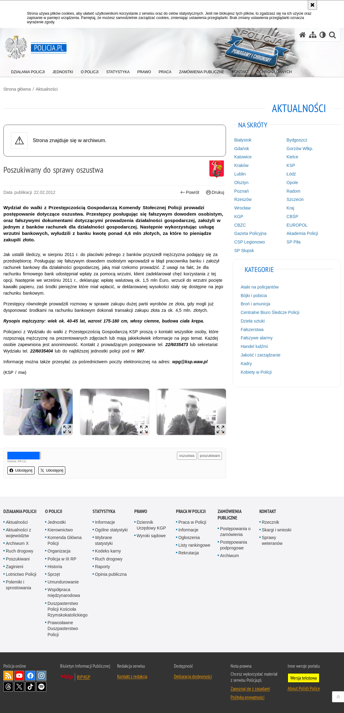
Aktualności (47, 89)
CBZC (240, 225)
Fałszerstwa (252, 329)
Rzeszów (243, 199)
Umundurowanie (63, 581)
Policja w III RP (62, 558)
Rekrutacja (188, 552)
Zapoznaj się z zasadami (250, 688)
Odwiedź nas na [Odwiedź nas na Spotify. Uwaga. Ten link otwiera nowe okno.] (41, 687)
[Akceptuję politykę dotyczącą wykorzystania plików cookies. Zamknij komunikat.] (312, 5)
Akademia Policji (302, 233)
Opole (292, 182)
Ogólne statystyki (111, 529)
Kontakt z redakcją (132, 676)
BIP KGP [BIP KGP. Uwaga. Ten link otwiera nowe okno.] (83, 677)
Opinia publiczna (111, 574)
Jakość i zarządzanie (261, 355)
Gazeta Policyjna (250, 233)
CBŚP (292, 216)
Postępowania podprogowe (233, 545)
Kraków (241, 165)
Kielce (292, 156)
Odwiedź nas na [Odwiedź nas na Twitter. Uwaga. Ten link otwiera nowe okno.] (19, 687)
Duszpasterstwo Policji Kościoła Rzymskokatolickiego (68, 609)
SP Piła (294, 242)
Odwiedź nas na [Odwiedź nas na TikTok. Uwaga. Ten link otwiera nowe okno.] (30, 687)
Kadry (246, 363)
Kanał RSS (8, 676)
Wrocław (242, 208)
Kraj (290, 208)
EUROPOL (297, 225)
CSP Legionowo (249, 242)
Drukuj (215, 192)
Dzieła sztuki (253, 321)
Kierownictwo (60, 529)
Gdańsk (241, 148)
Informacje (105, 522)
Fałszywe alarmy (257, 337)
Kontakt (267, 511)
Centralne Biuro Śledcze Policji (270, 312)
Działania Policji (19, 511)
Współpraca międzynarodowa (64, 592)
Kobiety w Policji (256, 372)
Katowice (243, 156)
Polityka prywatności (247, 697)
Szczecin (295, 199)
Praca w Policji (191, 511)
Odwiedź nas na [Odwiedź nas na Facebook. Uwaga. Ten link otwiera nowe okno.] (30, 676)
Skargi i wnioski (276, 529)
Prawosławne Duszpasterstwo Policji (63, 628)
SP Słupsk (244, 250)
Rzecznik (270, 522)
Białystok (242, 140)
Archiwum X (17, 543)
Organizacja (59, 551)
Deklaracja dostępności (193, 676)
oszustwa (186, 456)
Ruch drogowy (19, 551)
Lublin (240, 174)
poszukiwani (210, 456)
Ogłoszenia (189, 537)
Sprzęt (54, 574)
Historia (55, 566)
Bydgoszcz (297, 140)
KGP (238, 216)
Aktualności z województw (18, 532)
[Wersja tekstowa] (322, 35)
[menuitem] (27, 70)
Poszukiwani (18, 558)
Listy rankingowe (194, 545)
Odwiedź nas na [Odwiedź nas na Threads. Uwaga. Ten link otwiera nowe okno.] (8, 687)
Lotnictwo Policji (21, 574)
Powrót (189, 192)
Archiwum (229, 555)
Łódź (291, 174)
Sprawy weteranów (272, 540)
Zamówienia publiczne (229, 514)
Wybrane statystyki (104, 540)
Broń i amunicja (255, 303)
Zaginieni (14, 566)
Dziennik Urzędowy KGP (151, 525)
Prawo (140, 511)
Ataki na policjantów (260, 287)
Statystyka (104, 511)
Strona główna (17, 89)
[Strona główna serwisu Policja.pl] (302, 35)
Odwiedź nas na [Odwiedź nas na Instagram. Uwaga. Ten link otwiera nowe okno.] (41, 676)
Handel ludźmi (254, 346)
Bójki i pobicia (254, 295)
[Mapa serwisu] (312, 35)
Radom (293, 191)
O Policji (53, 511)
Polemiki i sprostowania (18, 584)
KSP (291, 165)
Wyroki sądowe (151, 535)
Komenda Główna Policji (65, 540)
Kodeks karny (108, 551)
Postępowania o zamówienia (235, 531)
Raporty (102, 566)
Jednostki (57, 522)
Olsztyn (241, 182)
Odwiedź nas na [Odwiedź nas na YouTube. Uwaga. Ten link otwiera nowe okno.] (19, 676)
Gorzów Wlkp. (300, 148)
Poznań (241, 191)
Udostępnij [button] (21, 470)
